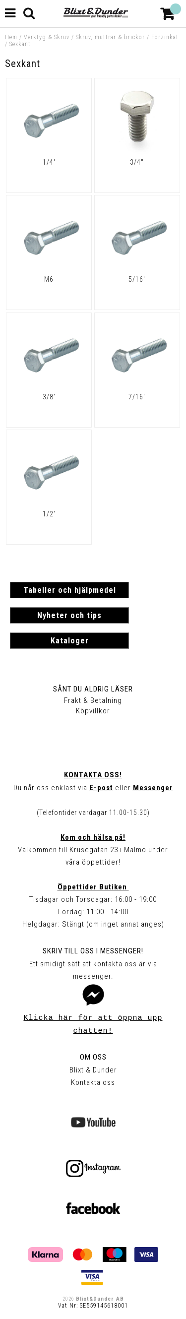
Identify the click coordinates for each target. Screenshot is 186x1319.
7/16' (136, 397)
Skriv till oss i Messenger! (93, 950)
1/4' (49, 162)
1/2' (49, 514)
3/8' (49, 397)
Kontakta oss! (93, 774)
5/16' (136, 279)
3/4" (137, 162)
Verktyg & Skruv (46, 37)
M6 (49, 279)
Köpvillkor (93, 710)
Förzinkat (165, 37)
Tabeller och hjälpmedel (69, 590)
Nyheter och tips (69, 615)
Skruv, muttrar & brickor (110, 37)
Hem (11, 37)
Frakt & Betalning (93, 700)
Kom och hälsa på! (93, 837)
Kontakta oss (93, 1082)
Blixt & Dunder (93, 1070)
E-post (101, 787)
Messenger (153, 787)
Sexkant (20, 44)
